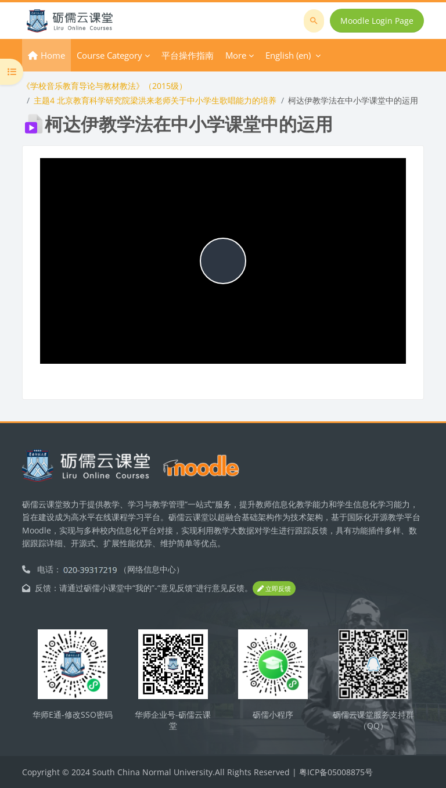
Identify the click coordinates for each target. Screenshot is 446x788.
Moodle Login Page (376, 20)
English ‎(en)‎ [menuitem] (288, 55)
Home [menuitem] (53, 55)
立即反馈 (274, 588)
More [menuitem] (235, 55)
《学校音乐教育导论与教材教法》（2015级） (104, 85)
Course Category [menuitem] (109, 55)
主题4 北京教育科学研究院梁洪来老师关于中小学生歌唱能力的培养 (155, 100)
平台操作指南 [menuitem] (187, 55)
